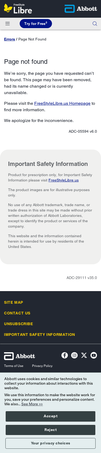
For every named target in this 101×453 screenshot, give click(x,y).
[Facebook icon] (64, 356)
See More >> (32, 404)
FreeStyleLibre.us (63, 180)
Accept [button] (50, 416)
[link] (13, 302)
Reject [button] (50, 430)
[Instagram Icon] (74, 356)
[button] (95, 23)
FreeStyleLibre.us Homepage (62, 103)
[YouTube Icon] (93, 356)
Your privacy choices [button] (50, 443)
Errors (9, 39)
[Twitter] (84, 356)
